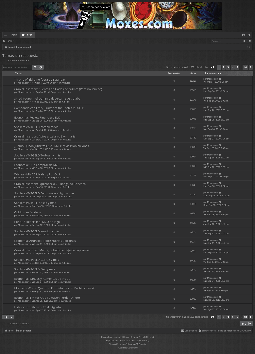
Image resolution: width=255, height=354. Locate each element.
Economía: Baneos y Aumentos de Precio (42, 279)
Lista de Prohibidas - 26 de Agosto (37, 307)
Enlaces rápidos (6, 35)
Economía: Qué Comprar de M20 (36, 165)
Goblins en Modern (27, 212)
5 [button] (237, 67)
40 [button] (245, 67)
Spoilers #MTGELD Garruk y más (36, 260)
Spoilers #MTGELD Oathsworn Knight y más (44, 193)
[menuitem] (243, 35)
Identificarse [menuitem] (250, 35)
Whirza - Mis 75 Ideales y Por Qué (37, 174)
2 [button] (223, 67)
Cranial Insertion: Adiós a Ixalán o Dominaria (45, 136)
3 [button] (228, 67)
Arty (116, 341)
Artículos (66, 83)
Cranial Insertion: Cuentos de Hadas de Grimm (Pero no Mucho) (58, 89)
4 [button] (232, 67)
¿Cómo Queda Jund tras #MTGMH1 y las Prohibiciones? (52, 146)
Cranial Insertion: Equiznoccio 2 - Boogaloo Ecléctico (50, 184)
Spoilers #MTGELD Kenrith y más (37, 231)
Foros (29, 35)
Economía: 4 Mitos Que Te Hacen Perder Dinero (47, 297)
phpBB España (139, 344)
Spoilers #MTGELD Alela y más (35, 203)
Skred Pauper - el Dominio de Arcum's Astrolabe (47, 98)
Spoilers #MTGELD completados (36, 127)
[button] (212, 67)
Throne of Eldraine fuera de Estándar (39, 79)
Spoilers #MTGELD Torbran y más (37, 155)
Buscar (9, 41)
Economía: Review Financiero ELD (37, 117)
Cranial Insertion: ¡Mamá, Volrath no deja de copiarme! (52, 250)
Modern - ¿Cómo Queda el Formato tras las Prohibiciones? (54, 288)
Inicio (14, 35)
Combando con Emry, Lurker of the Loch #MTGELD (49, 108)
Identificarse (26, 41)
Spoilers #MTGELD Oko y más (34, 269)
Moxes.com (23, 83)
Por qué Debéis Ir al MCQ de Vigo (37, 222)
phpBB (119, 337)
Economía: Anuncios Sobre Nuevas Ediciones (45, 241)
